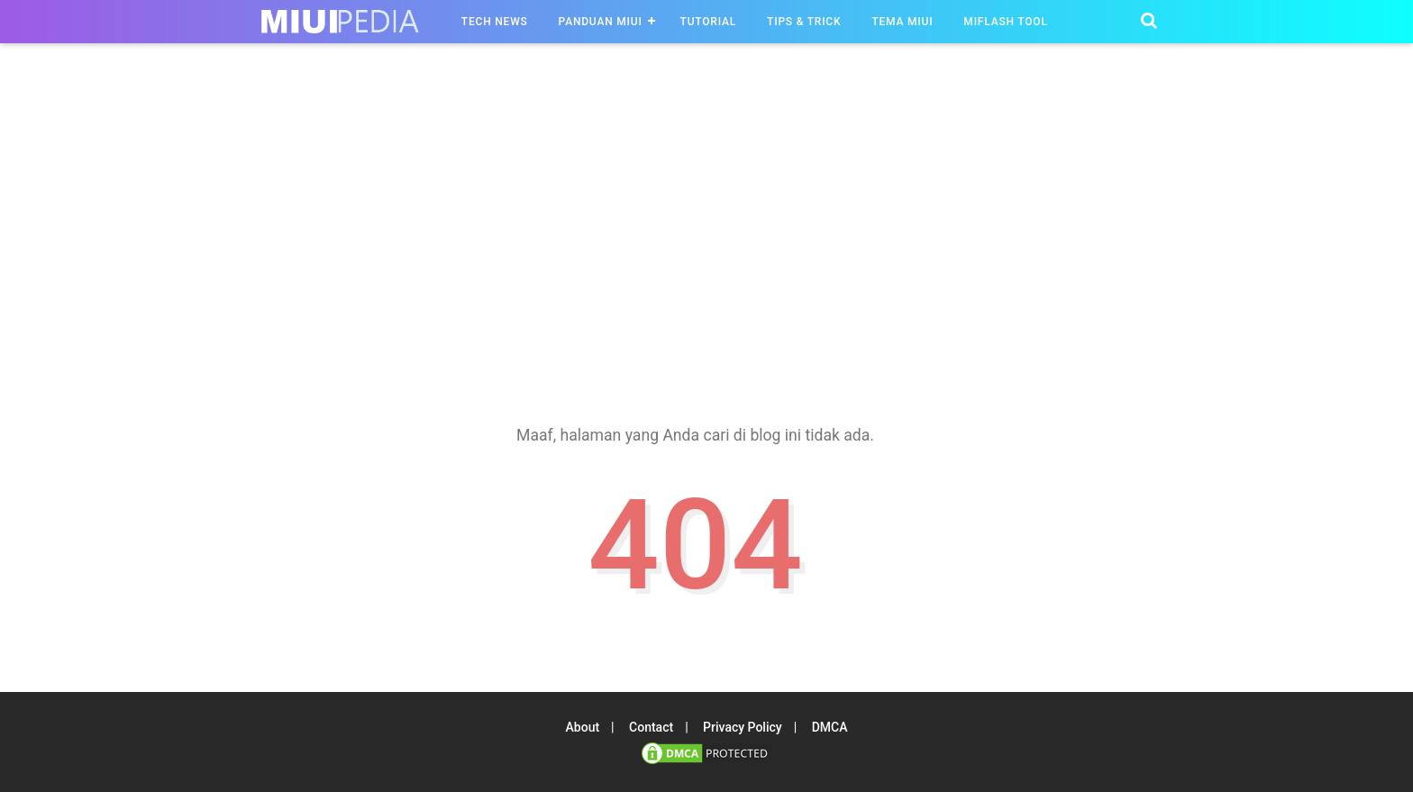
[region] (706, 224)
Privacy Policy (742, 727)
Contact (651, 727)
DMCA (830, 727)
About (583, 727)
